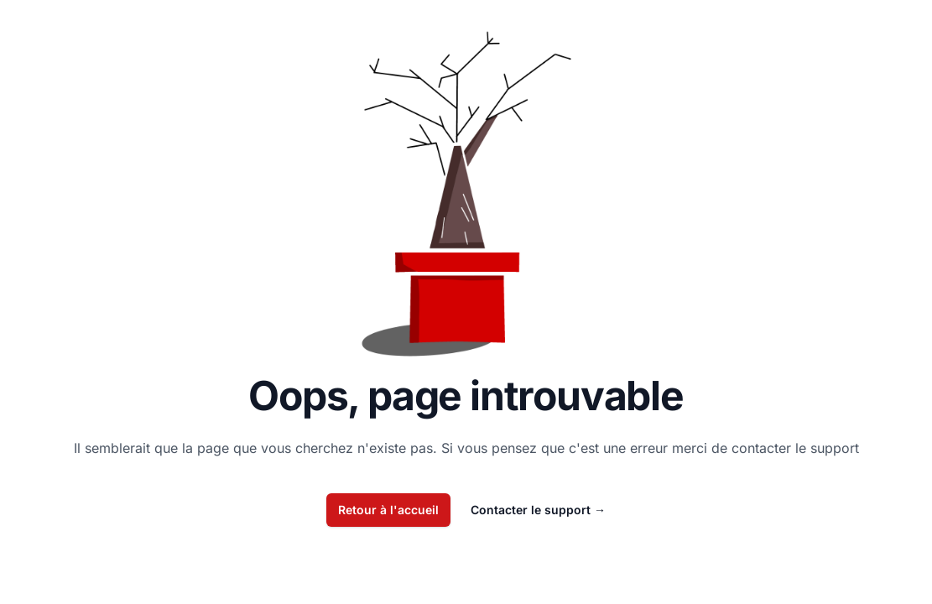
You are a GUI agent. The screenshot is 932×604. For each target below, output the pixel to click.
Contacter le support (538, 509)
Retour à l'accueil (388, 509)
